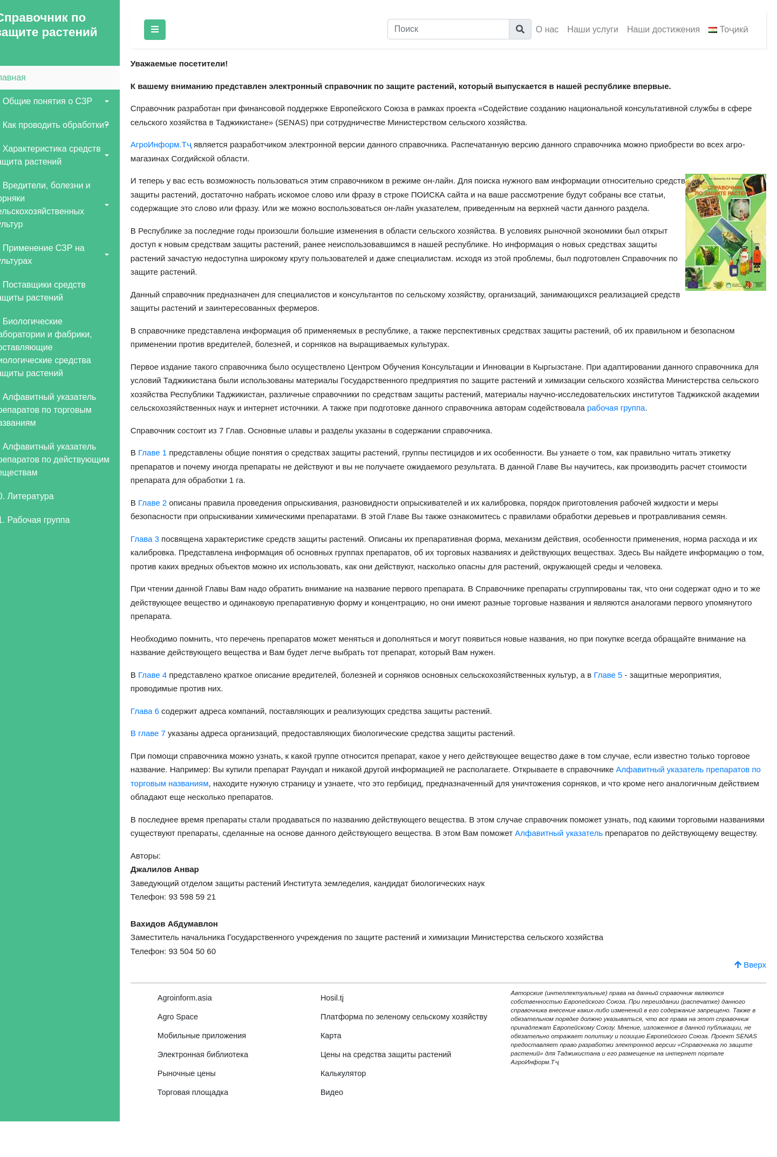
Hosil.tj (343, 1025)
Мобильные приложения (217, 1063)
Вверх (750, 992)
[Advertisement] (67, 718)
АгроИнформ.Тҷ (176, 144)
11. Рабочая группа (46, 520)
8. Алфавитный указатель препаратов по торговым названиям (59, 409)
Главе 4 (167, 688)
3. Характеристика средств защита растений (62, 155)
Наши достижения (663, 29)
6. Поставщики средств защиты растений (54, 291)
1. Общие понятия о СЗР (57, 101)
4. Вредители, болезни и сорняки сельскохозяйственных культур (57, 205)
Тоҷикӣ (728, 29)
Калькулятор (354, 1109)
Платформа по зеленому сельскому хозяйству (396, 1048)
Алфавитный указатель (621, 847)
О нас (547, 29)
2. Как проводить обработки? (66, 125)
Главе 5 (623, 688)
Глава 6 (160, 724)
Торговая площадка (208, 1119)
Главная (24, 77)
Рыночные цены (202, 1101)
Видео (343, 1128)
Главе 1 (167, 466)
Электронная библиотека (218, 1082)
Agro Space (193, 1044)
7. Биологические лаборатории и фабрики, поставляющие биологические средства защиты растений (57, 347)
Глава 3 (160, 552)
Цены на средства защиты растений (397, 1090)
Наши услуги (592, 29)
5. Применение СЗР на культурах (54, 254)
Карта (342, 1071)
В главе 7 (163, 747)
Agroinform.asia (200, 1025)
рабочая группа (716, 421)
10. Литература (38, 496)
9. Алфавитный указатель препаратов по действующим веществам (66, 459)
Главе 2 (167, 516)
